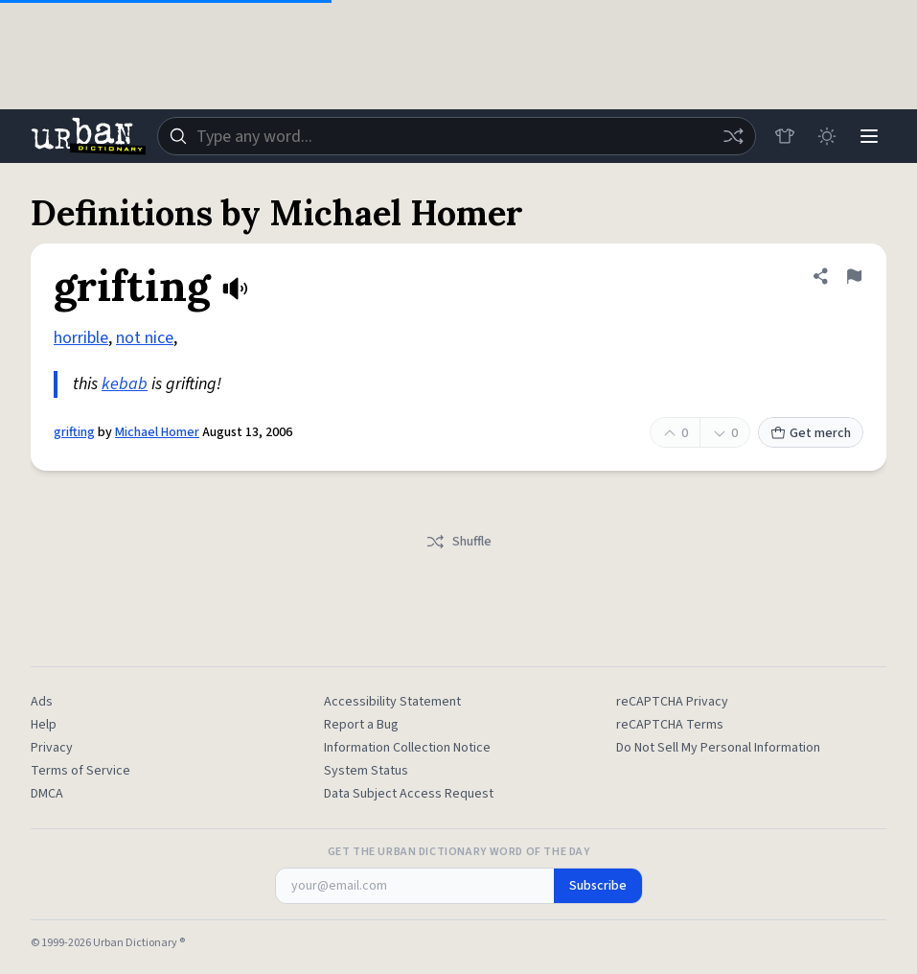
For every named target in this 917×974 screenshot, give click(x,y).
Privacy (52, 747)
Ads (42, 701)
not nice (144, 338)
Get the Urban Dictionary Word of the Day (459, 852)
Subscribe (598, 885)
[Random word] (733, 136)
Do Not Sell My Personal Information (718, 747)
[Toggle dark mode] (827, 136)
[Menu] (869, 136)
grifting (74, 432)
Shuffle (458, 541)
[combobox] (456, 136)
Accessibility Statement (392, 701)
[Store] (785, 136)
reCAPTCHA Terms (669, 724)
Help (44, 724)
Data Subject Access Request (408, 793)
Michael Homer (157, 432)
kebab (125, 384)
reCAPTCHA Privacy (672, 701)
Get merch (810, 433)
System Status (366, 770)
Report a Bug (361, 724)
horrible (81, 338)
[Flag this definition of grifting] (853, 276)
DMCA (47, 793)
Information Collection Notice (407, 747)
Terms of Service (80, 770)
